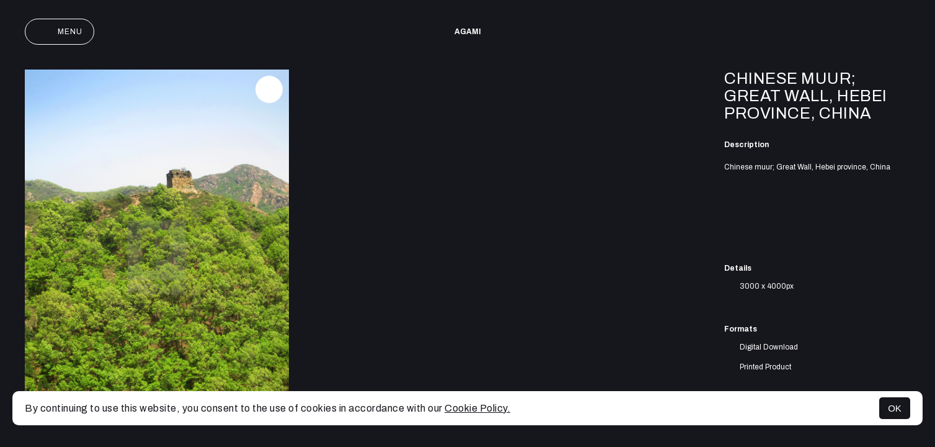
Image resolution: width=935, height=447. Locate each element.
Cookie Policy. (477, 408)
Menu (59, 31)
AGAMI (467, 31)
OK (895, 408)
